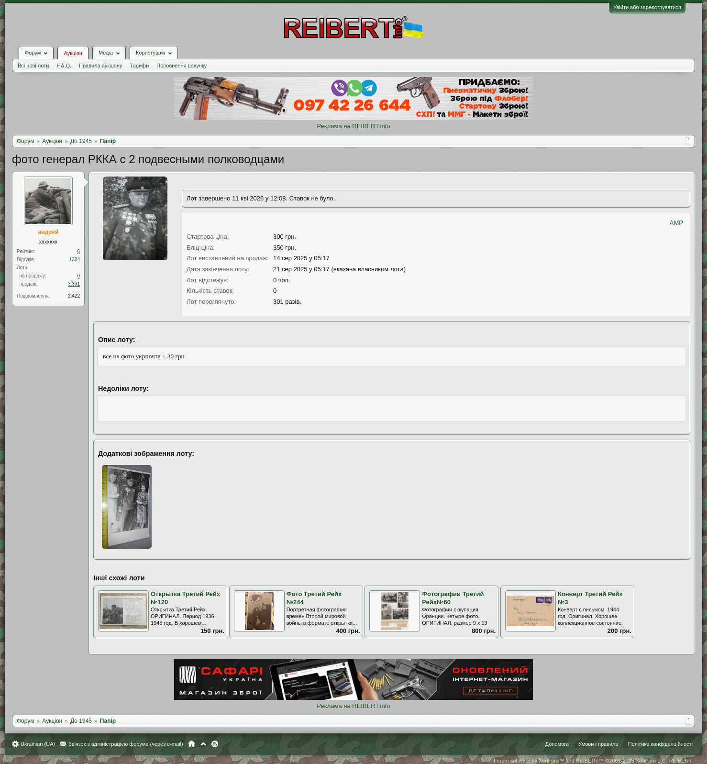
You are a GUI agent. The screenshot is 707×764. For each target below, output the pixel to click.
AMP (676, 222)
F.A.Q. (63, 65)
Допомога (557, 744)
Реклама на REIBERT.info (353, 126)
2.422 (74, 296)
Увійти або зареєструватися (647, 7)
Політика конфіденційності (660, 744)
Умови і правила (598, 744)
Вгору (203, 744)
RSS (214, 744)
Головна (191, 744)
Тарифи (139, 65)
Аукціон (73, 53)
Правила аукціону (100, 65)
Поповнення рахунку (181, 65)
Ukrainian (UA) (38, 744)
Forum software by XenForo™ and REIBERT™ (593, 761)
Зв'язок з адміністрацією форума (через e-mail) (125, 744)
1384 (74, 259)
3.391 (74, 284)
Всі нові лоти (33, 65)
